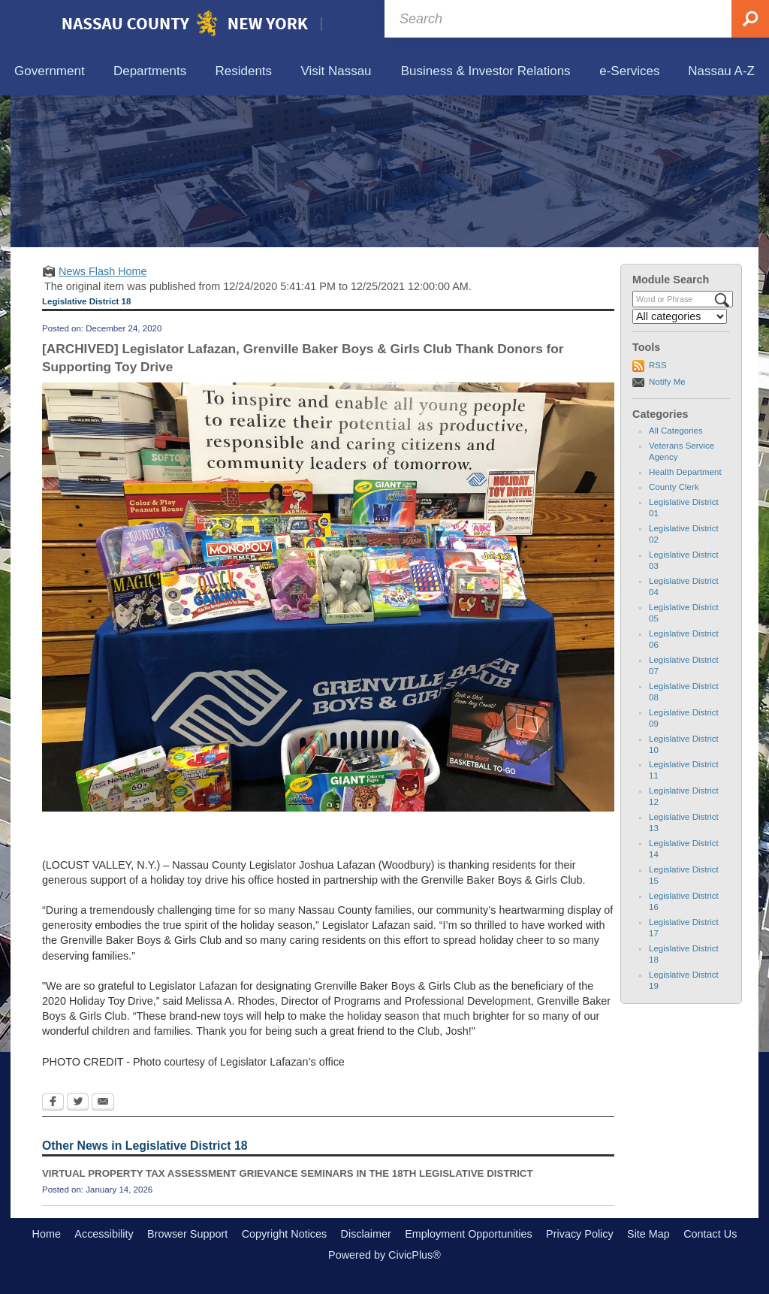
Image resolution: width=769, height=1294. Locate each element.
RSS (658, 365)
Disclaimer (366, 1234)
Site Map (648, 1234)
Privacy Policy (580, 1234)
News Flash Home (103, 271)
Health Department (685, 471)
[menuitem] (49, 71)
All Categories (676, 430)
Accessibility (103, 1234)
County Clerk (674, 486)
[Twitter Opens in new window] (78, 1103)
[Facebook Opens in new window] (53, 1103)
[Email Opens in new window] (103, 1103)
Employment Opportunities (468, 1234)
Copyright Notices (284, 1234)
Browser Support (187, 1234)
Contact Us (710, 1234)
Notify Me (667, 381)
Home (46, 1234)
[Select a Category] (679, 316)
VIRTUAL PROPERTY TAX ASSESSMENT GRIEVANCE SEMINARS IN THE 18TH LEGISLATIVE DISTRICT (287, 1173)
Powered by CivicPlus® (384, 1255)
